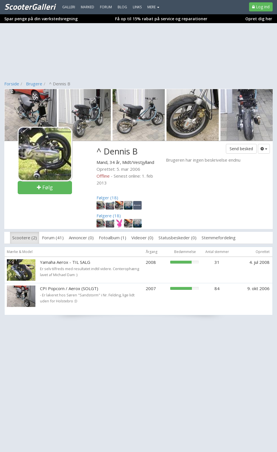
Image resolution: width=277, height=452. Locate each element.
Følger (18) (107, 197)
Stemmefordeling (219, 237)
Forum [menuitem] (106, 7)
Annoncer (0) (81, 237)
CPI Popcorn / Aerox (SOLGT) (69, 288)
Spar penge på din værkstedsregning (41, 18)
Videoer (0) (142, 237)
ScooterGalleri (29, 6)
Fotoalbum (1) (112, 237)
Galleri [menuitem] (68, 7)
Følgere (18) (109, 215)
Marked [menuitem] (87, 7)
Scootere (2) (24, 237)
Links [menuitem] (137, 7)
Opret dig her (258, 18)
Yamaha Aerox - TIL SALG (65, 262)
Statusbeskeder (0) (177, 237)
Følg (45, 187)
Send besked (241, 148)
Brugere (34, 84)
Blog (122, 7)
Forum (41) (53, 237)
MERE (153, 7)
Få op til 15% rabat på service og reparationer (161, 18)
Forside (11, 84)
